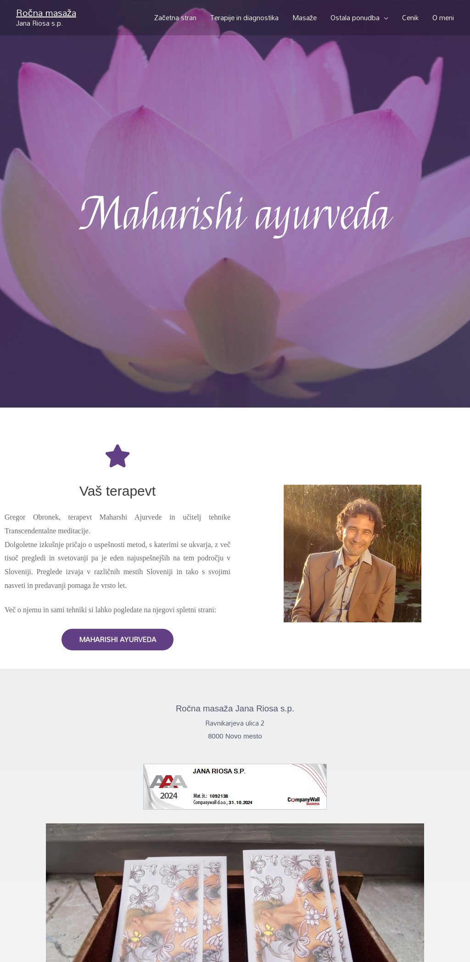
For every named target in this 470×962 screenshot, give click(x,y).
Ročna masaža (46, 12)
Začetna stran (175, 17)
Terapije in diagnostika (244, 17)
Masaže (304, 17)
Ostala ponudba (355, 17)
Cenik (410, 17)
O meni (443, 17)
